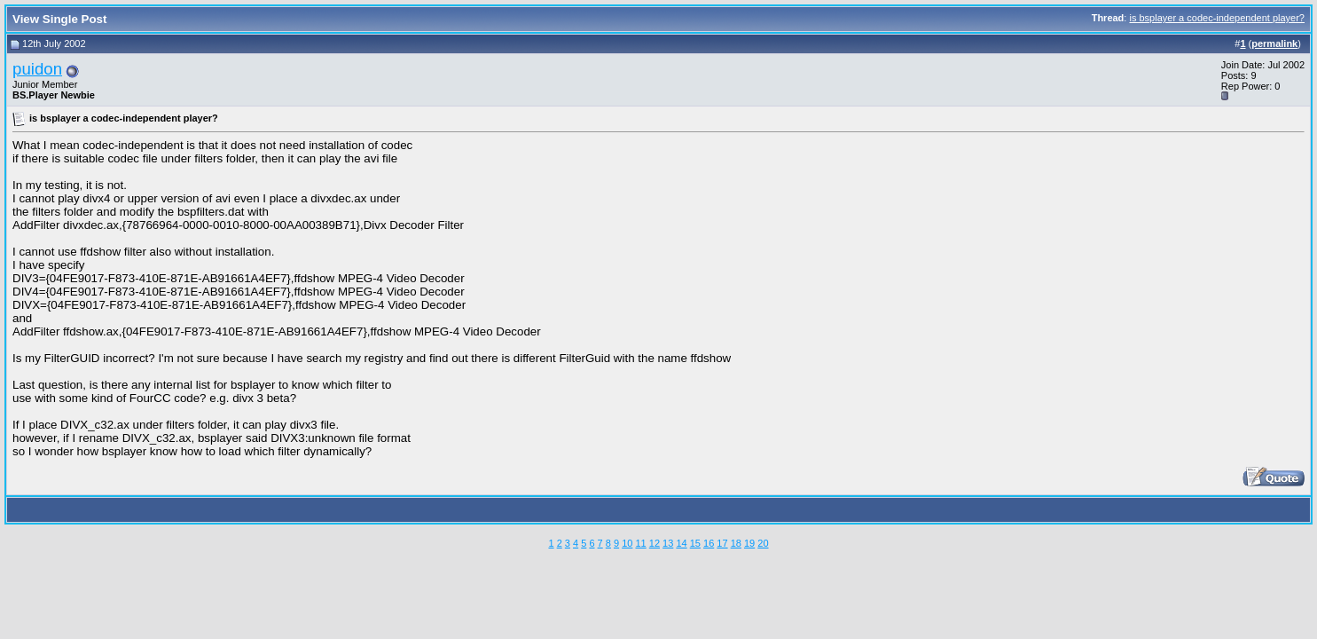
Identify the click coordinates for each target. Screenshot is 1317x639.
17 (722, 543)
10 (627, 543)
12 (654, 543)
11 (640, 543)
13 (667, 543)
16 (708, 543)
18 (736, 543)
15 (695, 543)
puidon (37, 68)
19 (749, 543)
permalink (1274, 43)
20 (762, 543)
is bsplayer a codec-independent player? (1217, 17)
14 (681, 543)
